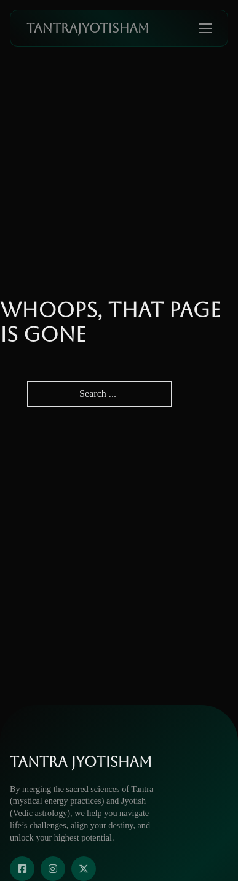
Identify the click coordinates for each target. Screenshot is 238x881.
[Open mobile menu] (205, 28)
